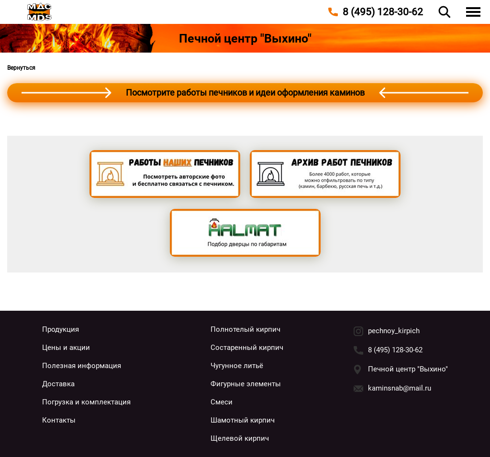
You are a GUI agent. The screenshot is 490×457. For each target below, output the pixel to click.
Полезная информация (81, 365)
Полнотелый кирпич (245, 329)
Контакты (59, 420)
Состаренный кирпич (247, 347)
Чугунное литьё (237, 365)
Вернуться (21, 68)
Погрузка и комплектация (86, 402)
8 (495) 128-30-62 (395, 350)
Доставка (58, 384)
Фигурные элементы (246, 384)
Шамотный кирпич (243, 420)
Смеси (222, 402)
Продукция (60, 329)
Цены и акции (66, 347)
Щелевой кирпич (240, 438)
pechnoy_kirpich (394, 330)
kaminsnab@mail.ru (399, 388)
